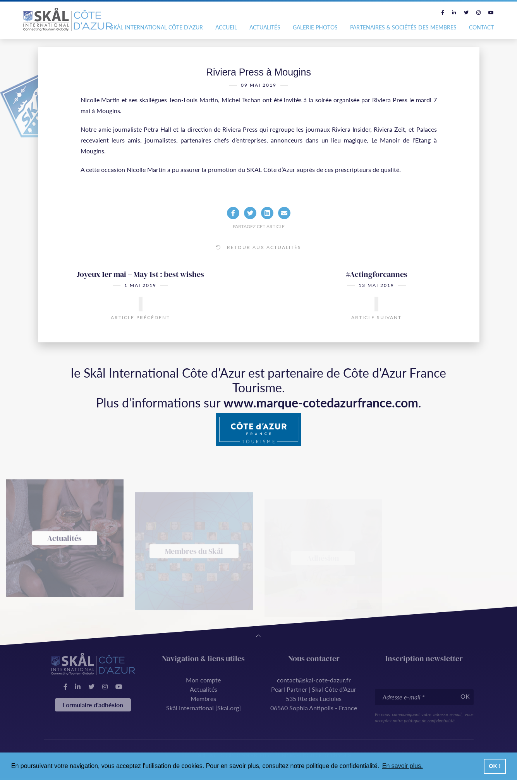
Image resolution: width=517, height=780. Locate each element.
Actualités (264, 27)
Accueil (226, 27)
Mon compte (203, 680)
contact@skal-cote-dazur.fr (314, 680)
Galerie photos (315, 27)
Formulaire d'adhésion (93, 704)
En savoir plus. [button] (402, 766)
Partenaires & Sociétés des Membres (403, 27)
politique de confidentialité (429, 720)
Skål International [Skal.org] (203, 707)
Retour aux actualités (258, 261)
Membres (203, 698)
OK (465, 696)
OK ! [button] (494, 766)
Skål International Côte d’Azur (156, 27)
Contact (481, 27)
